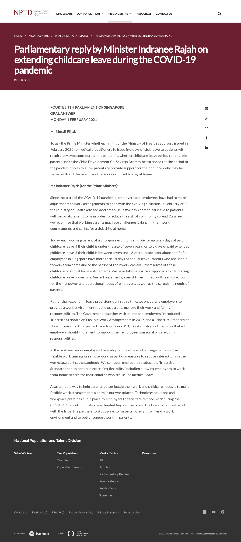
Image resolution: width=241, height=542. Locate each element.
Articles (104, 467)
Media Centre (118, 13)
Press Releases (109, 481)
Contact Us (164, 13)
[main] (120, 226)
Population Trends (69, 467)
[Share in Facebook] (205, 135)
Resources (144, 13)
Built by (76, 533)
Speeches (106, 495)
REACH (56, 512)
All (101, 460)
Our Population (88, 13)
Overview (63, 460)
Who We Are (63, 13)
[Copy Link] (205, 118)
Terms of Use (131, 512)
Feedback (38, 512)
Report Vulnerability (81, 512)
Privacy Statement (108, 512)
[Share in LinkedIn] (205, 145)
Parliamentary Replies (114, 474)
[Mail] (205, 126)
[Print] (205, 108)
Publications (107, 488)
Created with (34, 533)
